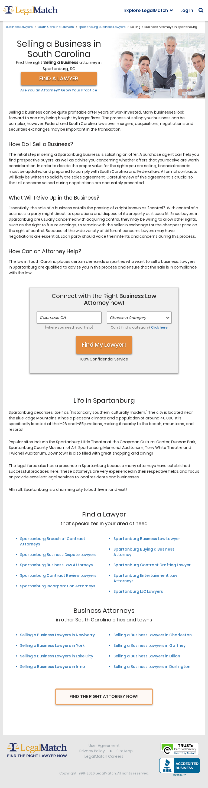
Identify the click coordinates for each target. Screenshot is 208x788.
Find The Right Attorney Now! (104, 696)
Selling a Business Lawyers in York (52, 645)
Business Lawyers (19, 27)
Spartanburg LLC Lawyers (138, 591)
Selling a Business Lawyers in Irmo (52, 666)
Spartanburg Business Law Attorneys (56, 565)
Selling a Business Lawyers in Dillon (146, 656)
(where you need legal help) (69, 327)
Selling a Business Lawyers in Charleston (152, 635)
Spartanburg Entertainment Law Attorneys (145, 578)
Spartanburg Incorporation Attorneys (57, 586)
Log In (186, 10)
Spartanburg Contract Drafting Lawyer (152, 565)
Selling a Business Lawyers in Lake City (56, 656)
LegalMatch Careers (103, 756)
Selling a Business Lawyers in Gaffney (149, 645)
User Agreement (104, 745)
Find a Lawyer (58, 78)
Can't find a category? (139, 327)
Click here (159, 327)
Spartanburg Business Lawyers (102, 27)
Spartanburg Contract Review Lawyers (58, 575)
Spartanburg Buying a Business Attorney (143, 552)
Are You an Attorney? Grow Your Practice (58, 90)
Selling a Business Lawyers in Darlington (151, 666)
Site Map (124, 751)
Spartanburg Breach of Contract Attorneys (52, 541)
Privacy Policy (92, 751)
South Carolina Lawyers (55, 27)
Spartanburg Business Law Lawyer (146, 538)
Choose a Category (128, 317)
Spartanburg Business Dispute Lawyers (58, 554)
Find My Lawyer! (104, 345)
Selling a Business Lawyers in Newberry (57, 635)
